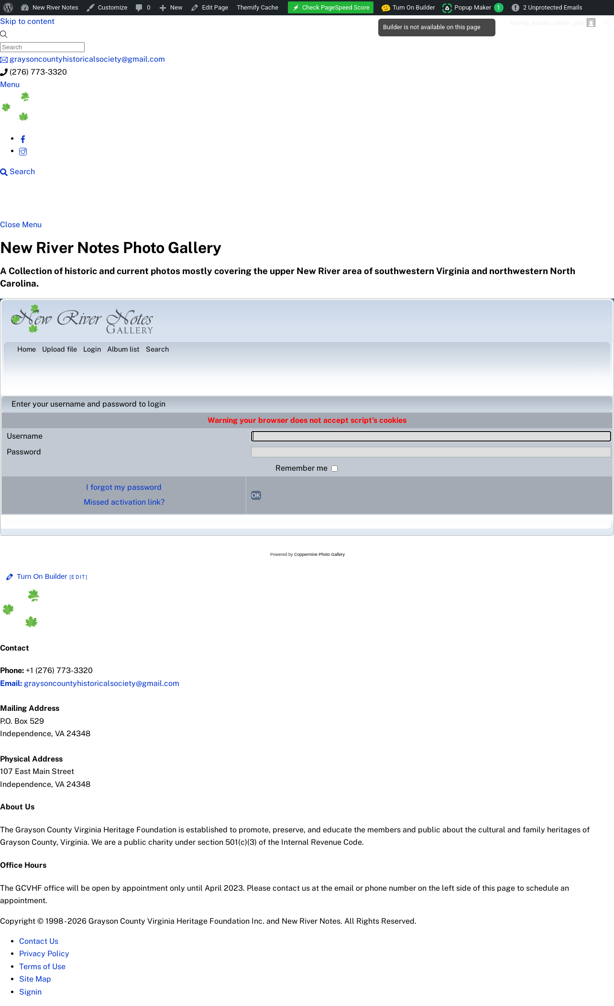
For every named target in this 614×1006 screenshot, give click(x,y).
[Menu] (10, 84)
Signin (30, 991)
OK (256, 495)
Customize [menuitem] (113, 7)
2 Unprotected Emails (552, 7)
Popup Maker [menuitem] (479, 7)
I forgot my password (124, 487)
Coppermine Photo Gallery (319, 554)
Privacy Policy (44, 953)
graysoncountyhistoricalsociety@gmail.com (89, 683)
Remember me (302, 468)
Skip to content (27, 21)
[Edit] (78, 577)
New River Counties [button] (122, 202)
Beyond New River (216, 202)
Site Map (35, 979)
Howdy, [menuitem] (552, 22)
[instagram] (23, 150)
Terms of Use (42, 966)
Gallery (370, 202)
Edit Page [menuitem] (215, 7)
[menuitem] (8, 7)
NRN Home (42, 202)
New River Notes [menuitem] (55, 7)
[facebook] (23, 138)
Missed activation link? (124, 502)
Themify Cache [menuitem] (257, 7)
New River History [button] (307, 202)
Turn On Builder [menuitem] (408, 7)
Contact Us (38, 941)
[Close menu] (21, 224)
